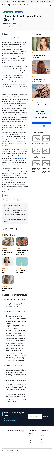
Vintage (31, 445)
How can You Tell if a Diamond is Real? (36, 170)
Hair (33, 52)
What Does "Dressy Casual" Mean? (7, 252)
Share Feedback (21, 229)
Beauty (18, 248)
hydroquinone (23, 151)
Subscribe (41, 123)
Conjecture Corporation (17, 450)
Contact (43, 436)
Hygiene (18, 268)
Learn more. (48, 1)
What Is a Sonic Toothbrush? (20, 271)
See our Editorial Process (8, 229)
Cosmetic (5, 268)
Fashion (4, 248)
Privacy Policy (5, 452)
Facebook (43, 443)
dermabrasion (20, 158)
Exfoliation (14, 173)
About (42, 433)
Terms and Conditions (13, 452)
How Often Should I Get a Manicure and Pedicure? (22, 252)
